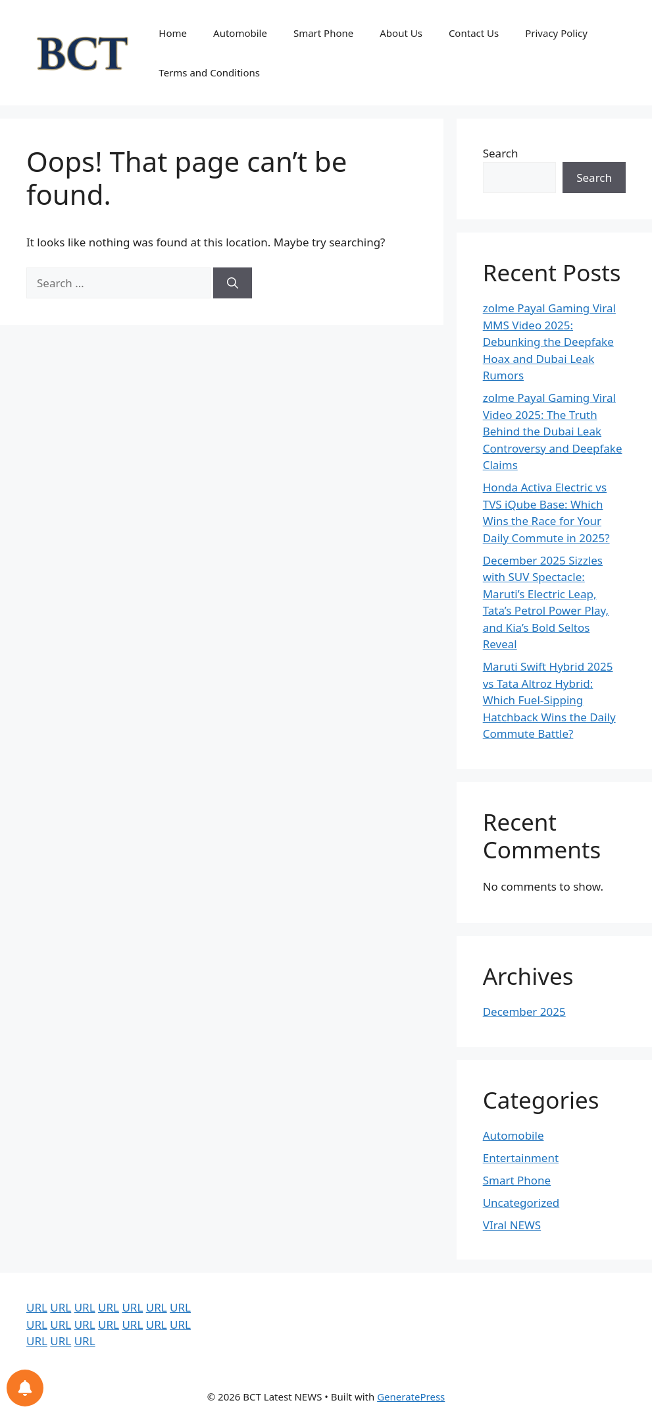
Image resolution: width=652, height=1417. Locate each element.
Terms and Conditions (209, 72)
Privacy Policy (556, 33)
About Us (401, 33)
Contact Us (474, 33)
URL (36, 1307)
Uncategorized (521, 1202)
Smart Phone (323, 33)
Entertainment (521, 1157)
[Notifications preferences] (25, 1388)
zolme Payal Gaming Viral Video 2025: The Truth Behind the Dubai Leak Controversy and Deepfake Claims (552, 431)
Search (500, 153)
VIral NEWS (512, 1225)
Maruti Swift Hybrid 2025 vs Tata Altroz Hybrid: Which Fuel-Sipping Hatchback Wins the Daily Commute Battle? (549, 700)
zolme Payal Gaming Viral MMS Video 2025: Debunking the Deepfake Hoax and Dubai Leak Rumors (549, 341)
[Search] (232, 283)
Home (173, 33)
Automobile (240, 33)
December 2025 (524, 1011)
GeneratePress (411, 1396)
